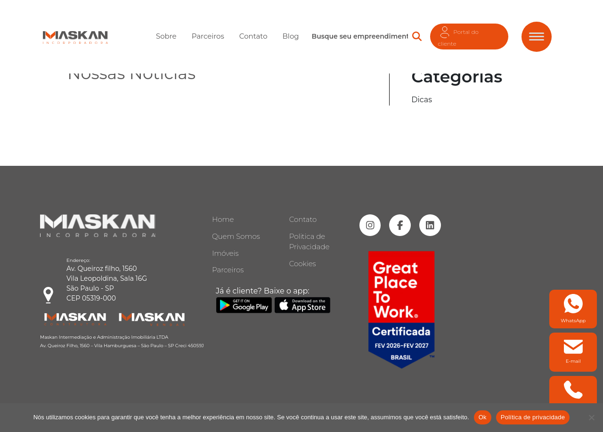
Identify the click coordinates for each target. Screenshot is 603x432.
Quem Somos (236, 236)
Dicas (421, 99)
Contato (253, 35)
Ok (483, 417)
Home (223, 219)
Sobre (166, 35)
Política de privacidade (533, 417)
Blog (291, 35)
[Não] (591, 417)
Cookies (302, 263)
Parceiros (208, 35)
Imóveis (225, 253)
